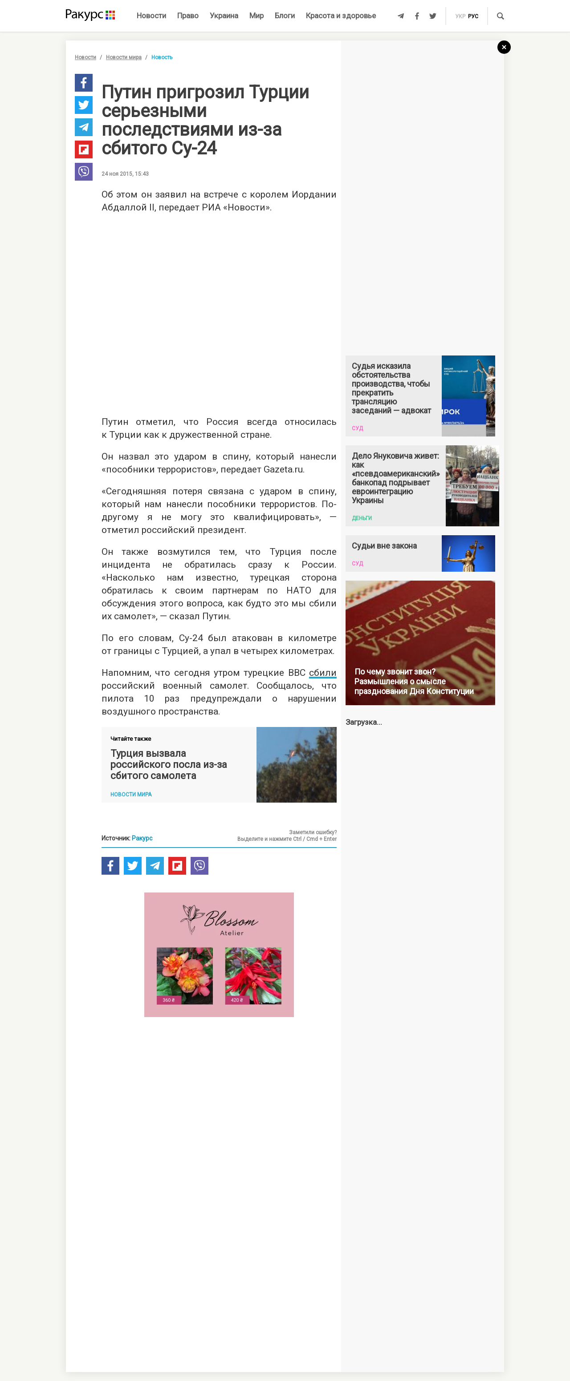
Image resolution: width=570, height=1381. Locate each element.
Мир (256, 15)
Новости (151, 15)
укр (460, 16)
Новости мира (124, 57)
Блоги (285, 15)
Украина (224, 15)
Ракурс (142, 838)
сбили (323, 672)
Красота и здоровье (341, 15)
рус (473, 16)
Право (188, 15)
